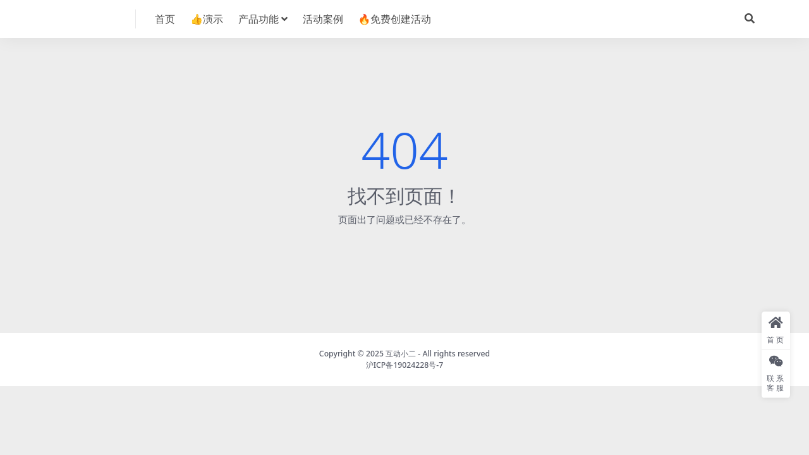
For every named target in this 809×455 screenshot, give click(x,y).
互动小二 (401, 353)
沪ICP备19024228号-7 (405, 365)
